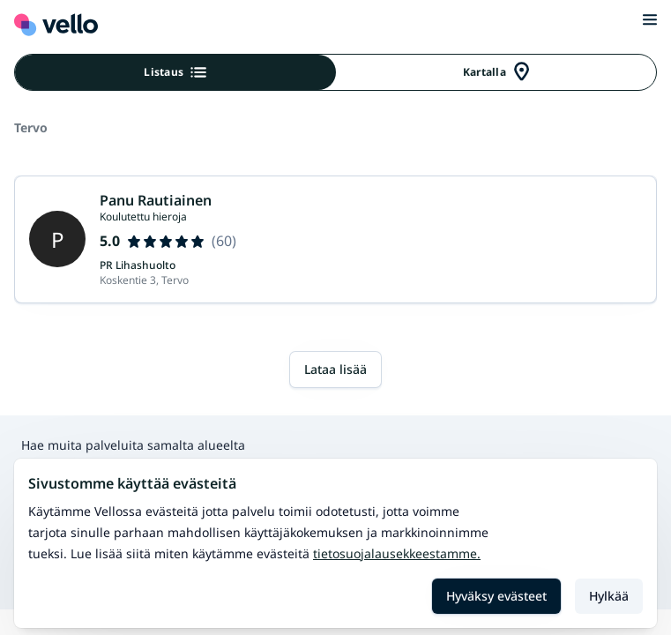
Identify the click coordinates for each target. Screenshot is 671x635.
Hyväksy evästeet (496, 595)
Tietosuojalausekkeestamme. (397, 553)
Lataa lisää (335, 369)
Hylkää (609, 595)
